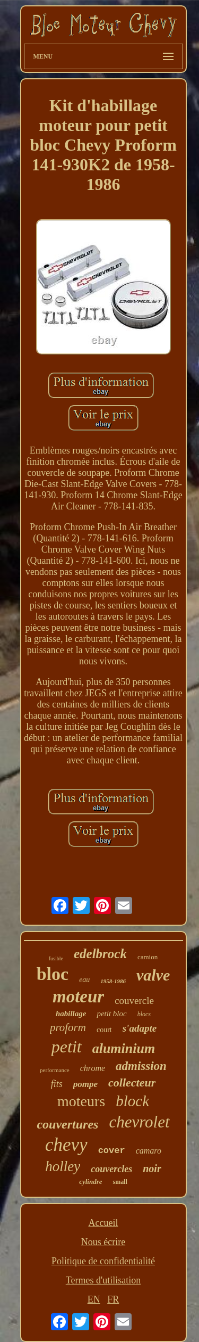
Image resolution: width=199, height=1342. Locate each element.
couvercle (134, 1000)
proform (68, 1027)
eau (84, 980)
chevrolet (139, 1122)
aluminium (123, 1048)
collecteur (131, 1082)
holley (62, 1166)
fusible (56, 958)
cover (111, 1151)
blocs (144, 1014)
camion (147, 957)
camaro (148, 1150)
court (104, 1030)
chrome (92, 1068)
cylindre (90, 1181)
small (120, 1181)
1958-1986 (113, 981)
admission (141, 1066)
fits (57, 1083)
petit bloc (111, 1013)
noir (152, 1168)
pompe (85, 1084)
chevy (66, 1144)
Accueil (103, 1222)
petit (66, 1046)
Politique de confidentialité (103, 1261)
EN (94, 1299)
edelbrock (100, 953)
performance (55, 1070)
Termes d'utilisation (103, 1280)
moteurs (81, 1101)
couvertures (67, 1124)
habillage (71, 1013)
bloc (52, 974)
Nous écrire (103, 1242)
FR (113, 1299)
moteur (78, 996)
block (132, 1100)
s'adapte (140, 1028)
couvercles (111, 1169)
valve (153, 975)
